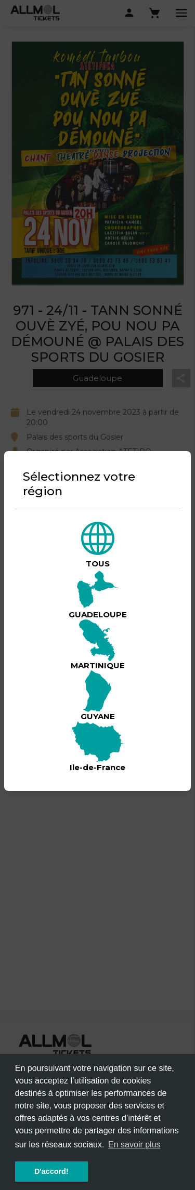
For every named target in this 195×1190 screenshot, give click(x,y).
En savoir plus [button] (134, 1144)
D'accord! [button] (51, 1171)
